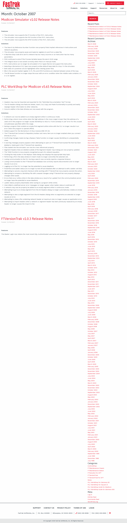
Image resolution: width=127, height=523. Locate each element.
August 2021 (92, 152)
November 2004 (93, 371)
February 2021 (93, 164)
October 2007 (92, 331)
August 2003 (92, 395)
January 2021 (92, 166)
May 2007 (91, 336)
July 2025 (91, 63)
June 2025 (91, 65)
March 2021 (92, 162)
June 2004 (91, 378)
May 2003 (91, 397)
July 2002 (91, 409)
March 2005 (92, 364)
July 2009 (91, 312)
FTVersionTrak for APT (96, 478)
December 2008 (93, 322)
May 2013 (91, 270)
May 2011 (91, 291)
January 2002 (92, 418)
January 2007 (93, 345)
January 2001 (92, 437)
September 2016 (93, 227)
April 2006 (91, 350)
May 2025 (91, 67)
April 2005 (91, 362)
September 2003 (94, 392)
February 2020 (93, 178)
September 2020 (94, 171)
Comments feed (93, 499)
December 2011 (93, 282)
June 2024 (91, 93)
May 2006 (91, 348)
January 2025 (92, 77)
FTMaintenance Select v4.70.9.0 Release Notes (104, 29)
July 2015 (91, 244)
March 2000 (92, 449)
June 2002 (91, 411)
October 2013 (92, 268)
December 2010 (93, 293)
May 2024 (91, 96)
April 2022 (91, 140)
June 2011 (91, 289)
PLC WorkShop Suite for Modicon (99, 487)
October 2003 (92, 390)
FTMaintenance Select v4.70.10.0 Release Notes (104, 26)
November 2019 (93, 180)
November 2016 (93, 223)
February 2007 (93, 343)
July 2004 (91, 376)
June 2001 (91, 430)
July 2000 (91, 444)
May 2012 (91, 277)
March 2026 (92, 44)
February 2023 (93, 126)
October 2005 (92, 357)
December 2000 (93, 439)
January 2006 (92, 352)
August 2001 (92, 425)
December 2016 (93, 220)
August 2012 (92, 275)
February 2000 (93, 451)
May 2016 (91, 235)
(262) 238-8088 (82, 513)
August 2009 (92, 310)
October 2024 (92, 84)
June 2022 (91, 136)
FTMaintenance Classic (96, 468)
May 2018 (91, 204)
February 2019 (93, 187)
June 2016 (91, 232)
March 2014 (92, 265)
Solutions (84, 8)
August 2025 (92, 60)
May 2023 (91, 119)
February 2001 (93, 435)
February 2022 (93, 145)
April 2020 (91, 176)
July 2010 (91, 298)
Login (122, 8)
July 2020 (91, 173)
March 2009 (92, 317)
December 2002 (93, 404)
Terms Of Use (80, 508)
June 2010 (91, 300)
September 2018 (93, 197)
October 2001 (92, 423)
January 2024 (92, 105)
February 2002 (93, 416)
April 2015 (91, 251)
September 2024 (94, 86)
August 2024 (92, 89)
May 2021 (91, 157)
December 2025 (93, 51)
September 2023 (94, 114)
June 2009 (91, 315)
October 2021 (92, 150)
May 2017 (91, 218)
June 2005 (91, 359)
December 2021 (93, 147)
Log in (90, 494)
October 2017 (92, 216)
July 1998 (91, 461)
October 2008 (92, 324)
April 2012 (91, 279)
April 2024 (91, 98)
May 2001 (91, 432)
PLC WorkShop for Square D (98, 485)
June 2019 (91, 185)
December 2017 (93, 213)
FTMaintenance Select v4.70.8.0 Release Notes (104, 31)
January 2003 (92, 402)
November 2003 (93, 388)
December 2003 (93, 385)
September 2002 (94, 406)
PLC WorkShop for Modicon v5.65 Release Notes (36, 87)
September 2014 (93, 258)
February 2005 (93, 366)
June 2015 (91, 246)
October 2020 (92, 169)
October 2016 (92, 225)
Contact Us (100, 3)
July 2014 (91, 260)
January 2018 (92, 211)
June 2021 (91, 154)
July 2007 (91, 333)
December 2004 (93, 369)
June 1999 (91, 456)
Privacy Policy (64, 508)
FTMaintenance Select (96, 470)
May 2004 (91, 381)
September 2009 (94, 308)
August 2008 (92, 326)
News (90, 480)
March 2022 (92, 143)
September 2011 (93, 286)
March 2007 (92, 340)
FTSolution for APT (94, 473)
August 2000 (92, 442)
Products (74, 8)
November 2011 (93, 284)
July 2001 (91, 428)
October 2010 (92, 296)
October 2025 (92, 56)
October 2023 (92, 112)
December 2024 (93, 79)
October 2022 (92, 131)
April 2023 (91, 122)
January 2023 (92, 129)
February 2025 (93, 74)
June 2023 (91, 117)
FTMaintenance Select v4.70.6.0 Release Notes (104, 36)
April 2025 (91, 70)
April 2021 (91, 159)
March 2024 (92, 100)
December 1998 (93, 458)
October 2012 (92, 272)
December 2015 (93, 239)
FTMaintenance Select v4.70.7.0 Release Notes (104, 33)
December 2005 (93, 355)
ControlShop (92, 466)
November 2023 (93, 110)
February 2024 (93, 103)
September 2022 (94, 133)
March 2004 (92, 383)
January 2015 (92, 253)
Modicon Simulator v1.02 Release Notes (30, 19)
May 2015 (91, 249)
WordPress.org (93, 502)
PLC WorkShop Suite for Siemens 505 (101, 489)
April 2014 (91, 263)
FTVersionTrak (93, 475)
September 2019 (93, 183)
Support (91, 3)
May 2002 (91, 413)
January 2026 (92, 48)
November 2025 (93, 53)
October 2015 (92, 242)
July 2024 (91, 91)
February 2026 (93, 46)
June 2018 (91, 202)
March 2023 (92, 124)
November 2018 (93, 192)
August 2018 (92, 199)
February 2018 (93, 209)
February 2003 (93, 399)
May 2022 (91, 138)
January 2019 (92, 190)
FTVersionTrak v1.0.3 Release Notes (27, 219)
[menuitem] (74, 8)
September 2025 (94, 58)
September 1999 (93, 453)
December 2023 (93, 107)
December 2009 (93, 305)
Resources (103, 8)
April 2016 (91, 237)
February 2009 (93, 319)
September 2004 (94, 373)
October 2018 (92, 194)
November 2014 (93, 256)
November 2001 (93, 421)
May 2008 (91, 329)
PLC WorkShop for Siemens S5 (98, 482)
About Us (113, 8)
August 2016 (92, 230)
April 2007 (91, 338)
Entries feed (92, 497)
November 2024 (93, 82)
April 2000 (91, 446)
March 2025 (92, 72)
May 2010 (91, 303)
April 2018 (91, 206)
